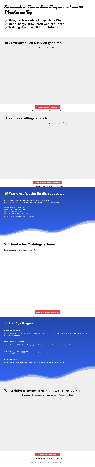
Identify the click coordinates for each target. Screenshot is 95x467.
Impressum (61, 462)
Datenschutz (55, 462)
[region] (47, 76)
